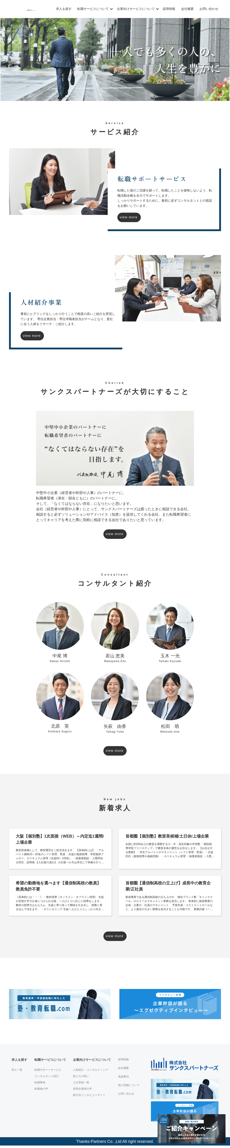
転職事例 (39, 1084)
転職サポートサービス (47, 1072)
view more (136, 217)
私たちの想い (81, 1078)
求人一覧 (16, 1072)
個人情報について (129, 1087)
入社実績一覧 (81, 1084)
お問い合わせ (207, 9)
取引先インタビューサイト (89, 1097)
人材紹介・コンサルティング (90, 1072)
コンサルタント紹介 (46, 1078)
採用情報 (168, 9)
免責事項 (123, 1079)
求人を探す (64, 9)
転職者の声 (41, 1091)
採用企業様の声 (82, 1091)
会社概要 (186, 9)
